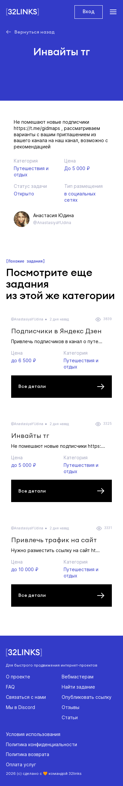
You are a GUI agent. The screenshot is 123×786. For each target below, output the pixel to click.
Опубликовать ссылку (87, 697)
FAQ (10, 687)
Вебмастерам (77, 676)
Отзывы (70, 707)
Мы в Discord (20, 707)
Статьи (70, 717)
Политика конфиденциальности (41, 744)
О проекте (18, 676)
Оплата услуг (21, 764)
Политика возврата (27, 754)
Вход (88, 11)
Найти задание (78, 687)
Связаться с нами (26, 697)
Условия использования (33, 734)
